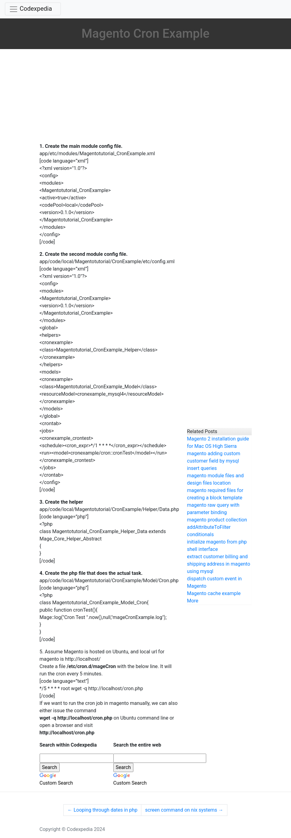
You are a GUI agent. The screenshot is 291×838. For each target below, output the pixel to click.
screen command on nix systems (184, 810)
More (193, 601)
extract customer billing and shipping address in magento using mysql (218, 564)
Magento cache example (214, 593)
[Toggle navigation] (33, 8)
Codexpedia (36, 8)
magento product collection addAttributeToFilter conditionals (217, 527)
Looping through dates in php (102, 810)
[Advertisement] (109, 97)
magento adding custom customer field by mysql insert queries (213, 461)
